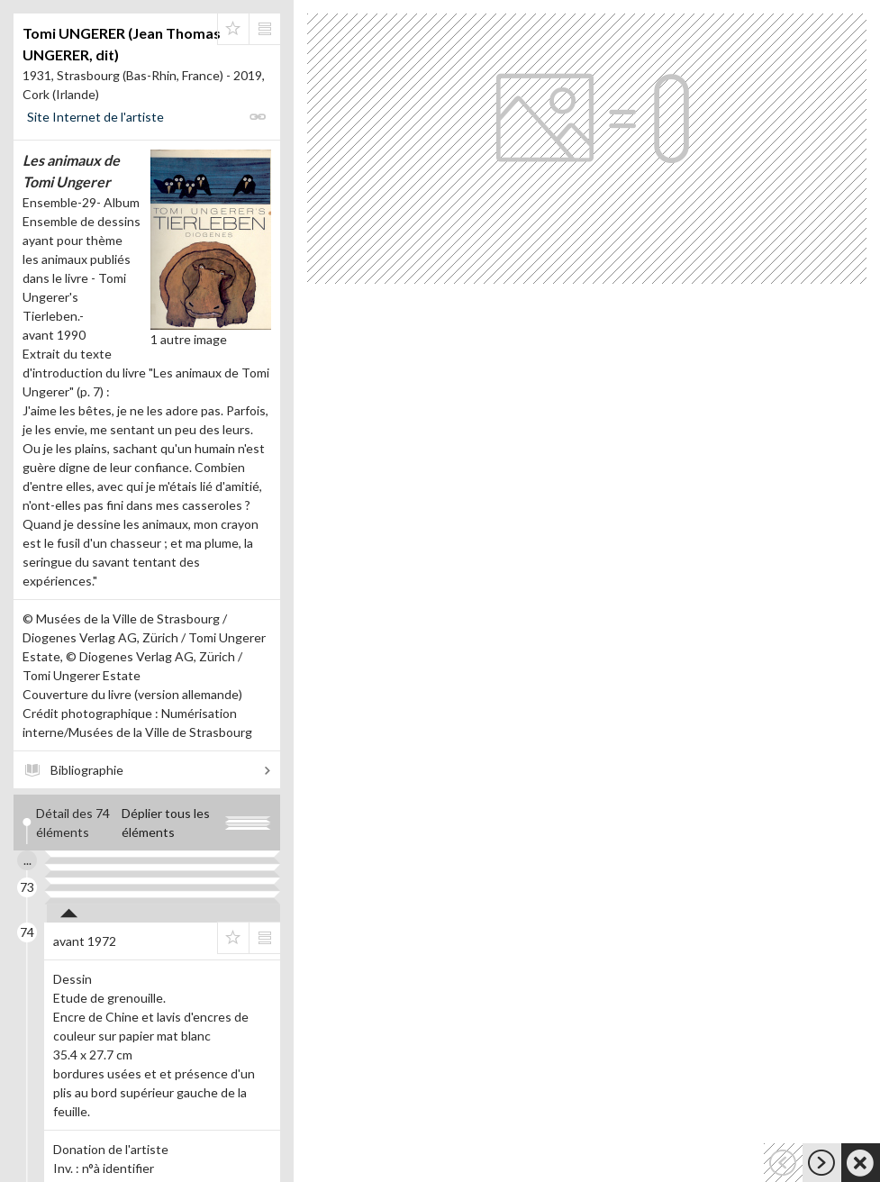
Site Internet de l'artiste (95, 116)
